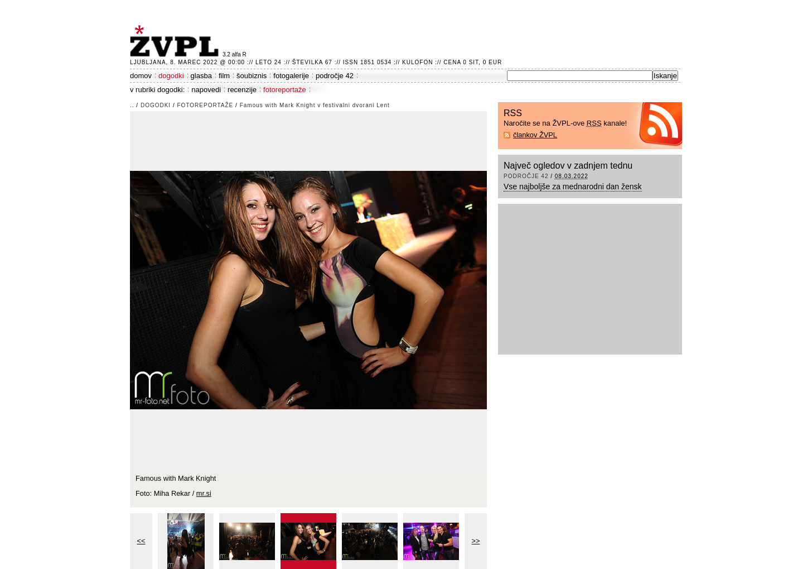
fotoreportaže (284, 89)
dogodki (171, 75)
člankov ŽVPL (535, 135)
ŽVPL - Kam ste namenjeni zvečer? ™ (176, 41)
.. (132, 105)
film (224, 75)
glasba (201, 75)
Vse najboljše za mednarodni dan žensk (573, 186)
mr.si (203, 493)
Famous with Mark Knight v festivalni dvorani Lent (315, 105)
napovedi (206, 89)
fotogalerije (291, 75)
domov (141, 75)
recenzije (242, 89)
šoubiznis (251, 75)
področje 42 (335, 75)
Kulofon (417, 62)
